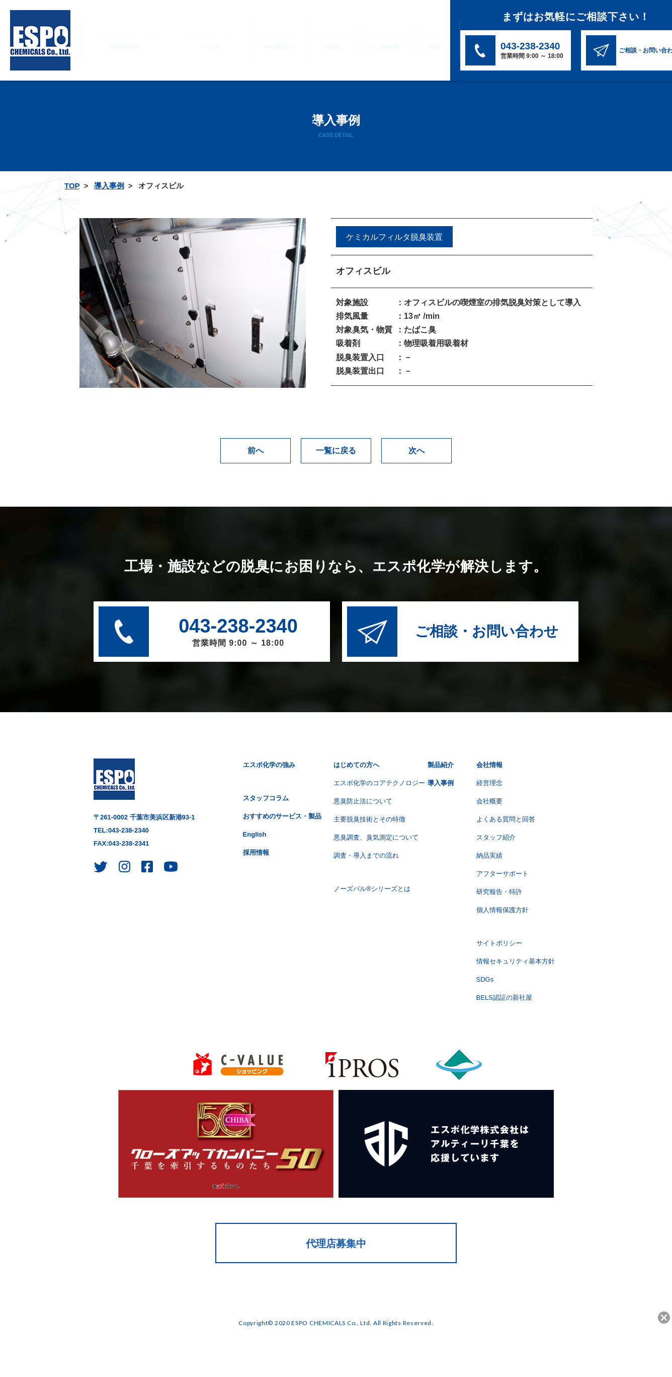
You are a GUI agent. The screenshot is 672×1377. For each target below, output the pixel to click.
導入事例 (300, 41)
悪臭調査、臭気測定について (375, 837)
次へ (416, 450)
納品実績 (489, 855)
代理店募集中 (336, 1243)
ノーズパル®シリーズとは (371, 888)
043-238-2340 (238, 633)
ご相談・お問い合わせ (486, 631)
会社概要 (489, 801)
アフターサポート (502, 873)
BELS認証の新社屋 (504, 997)
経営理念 (489, 783)
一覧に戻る (336, 450)
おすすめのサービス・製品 (282, 816)
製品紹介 (253, 41)
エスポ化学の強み (120, 41)
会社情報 (348, 41)
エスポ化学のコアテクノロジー (379, 783)
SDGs (391, 41)
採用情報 (256, 852)
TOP (71, 185)
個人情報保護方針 (502, 910)
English (255, 834)
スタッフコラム (266, 798)
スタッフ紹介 (496, 837)
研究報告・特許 (499, 892)
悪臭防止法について (362, 801)
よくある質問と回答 (505, 819)
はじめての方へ (194, 41)
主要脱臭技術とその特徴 (369, 819)
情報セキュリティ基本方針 (515, 961)
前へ (255, 450)
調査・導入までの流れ (366, 855)
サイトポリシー (499, 943)
